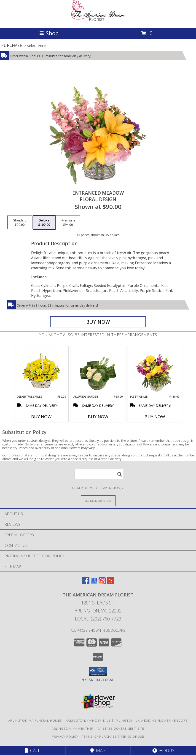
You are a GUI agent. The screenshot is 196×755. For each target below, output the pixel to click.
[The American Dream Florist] (98, 21)
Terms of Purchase (99, 736)
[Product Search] (99, 474)
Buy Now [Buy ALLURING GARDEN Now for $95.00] (98, 417)
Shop (49, 33)
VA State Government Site (120, 728)
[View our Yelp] (110, 582)
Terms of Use (132, 736)
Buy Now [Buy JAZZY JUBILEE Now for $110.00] (155, 417)
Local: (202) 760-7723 (98, 619)
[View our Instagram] (102, 582)
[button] (98, 671)
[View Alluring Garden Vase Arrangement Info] (98, 370)
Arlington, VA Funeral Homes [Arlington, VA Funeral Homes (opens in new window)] (35, 720)
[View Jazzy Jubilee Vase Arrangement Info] (155, 370)
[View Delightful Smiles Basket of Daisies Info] (41, 370)
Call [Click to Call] (32, 750)
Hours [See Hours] (163, 750)
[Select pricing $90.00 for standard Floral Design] (20, 222)
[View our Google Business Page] (94, 582)
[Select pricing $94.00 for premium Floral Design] (68, 222)
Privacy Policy (65, 736)
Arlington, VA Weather (72, 728)
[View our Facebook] (85, 582)
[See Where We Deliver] (98, 500)
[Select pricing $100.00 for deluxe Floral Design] (44, 222)
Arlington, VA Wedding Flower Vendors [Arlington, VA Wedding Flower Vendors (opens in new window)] (151, 720)
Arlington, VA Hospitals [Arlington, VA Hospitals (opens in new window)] (88, 720)
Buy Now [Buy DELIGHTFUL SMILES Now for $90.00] (41, 417)
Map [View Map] (97, 750)
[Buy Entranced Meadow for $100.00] (98, 321)
